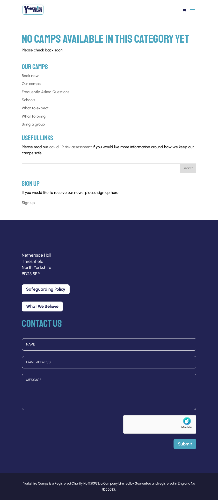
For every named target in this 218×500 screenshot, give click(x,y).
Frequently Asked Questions (45, 92)
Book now (30, 75)
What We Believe (42, 306)
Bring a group (33, 124)
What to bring (34, 116)
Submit (185, 444)
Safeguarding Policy (45, 289)
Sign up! (29, 202)
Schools (28, 100)
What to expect (35, 108)
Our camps (31, 83)
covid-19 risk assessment (70, 147)
